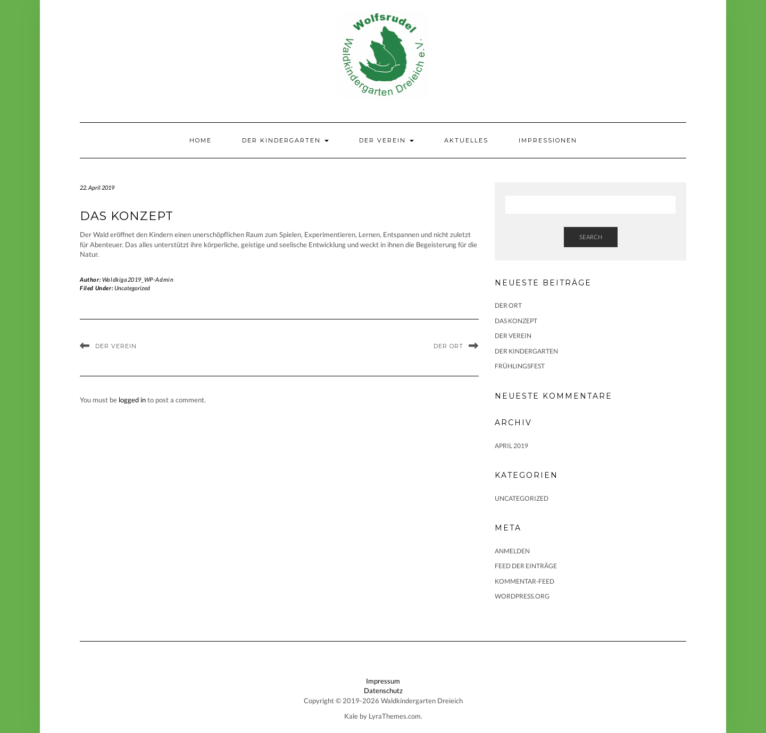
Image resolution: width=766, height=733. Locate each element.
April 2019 (511, 446)
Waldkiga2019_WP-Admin (138, 279)
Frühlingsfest (520, 366)
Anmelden (512, 551)
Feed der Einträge (526, 566)
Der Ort (448, 346)
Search (590, 236)
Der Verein (386, 140)
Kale (351, 716)
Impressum (383, 681)
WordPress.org (522, 596)
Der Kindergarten (285, 140)
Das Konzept (516, 321)
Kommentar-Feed (524, 581)
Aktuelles (466, 140)
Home (200, 140)
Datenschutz (383, 690)
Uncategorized (132, 287)
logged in (132, 399)
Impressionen (548, 140)
